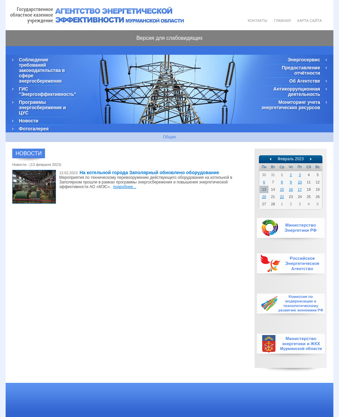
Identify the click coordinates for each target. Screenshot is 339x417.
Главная (282, 21)
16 (291, 189)
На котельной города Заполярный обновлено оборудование (149, 172)
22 (282, 197)
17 (300, 189)
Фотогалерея (34, 128)
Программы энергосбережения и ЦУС (42, 107)
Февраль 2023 (291, 159)
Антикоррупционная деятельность (296, 91)
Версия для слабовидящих (169, 38)
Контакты (257, 21)
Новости (28, 120)
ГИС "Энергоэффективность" (47, 91)
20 (264, 197)
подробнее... (124, 186)
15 (282, 189)
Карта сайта (309, 21)
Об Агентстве (304, 81)
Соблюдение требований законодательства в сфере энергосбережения (42, 70)
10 (300, 182)
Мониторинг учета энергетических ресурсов (291, 105)
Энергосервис (304, 59)
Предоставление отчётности (301, 70)
